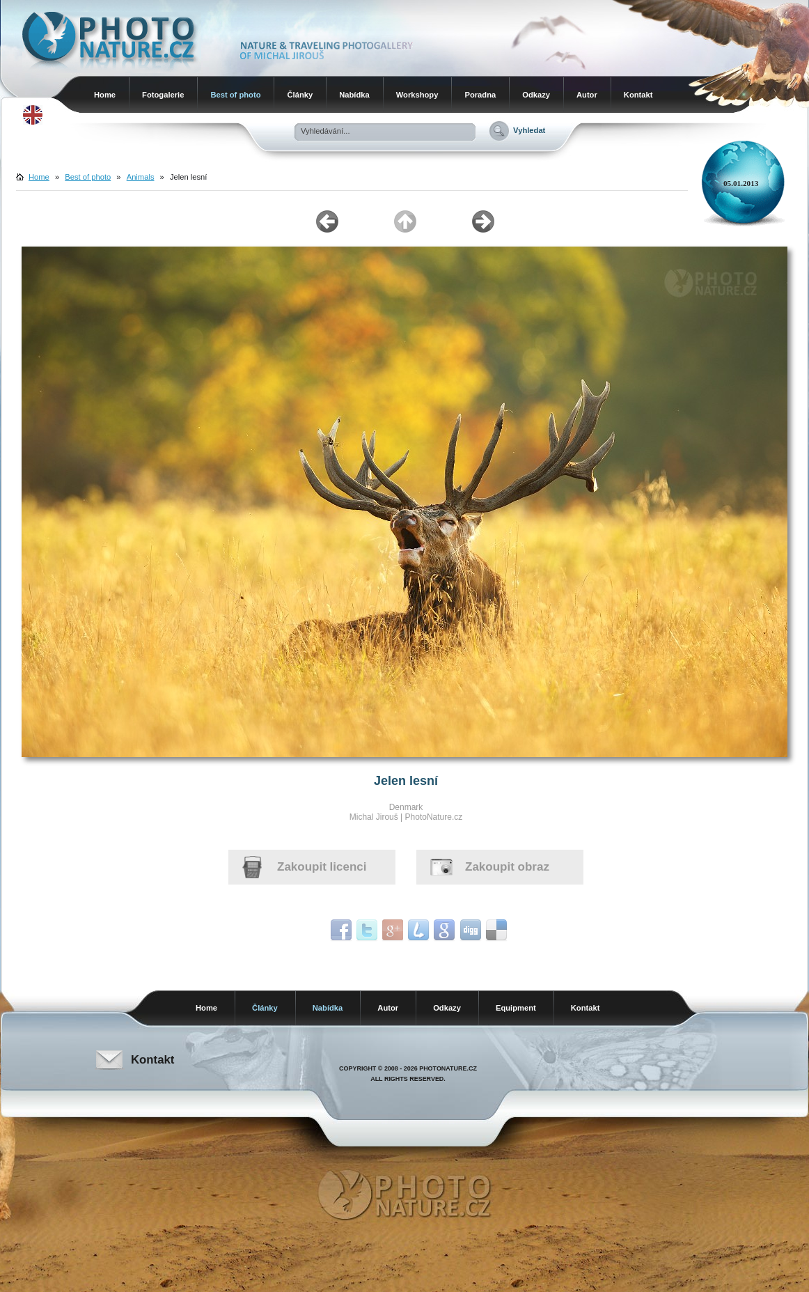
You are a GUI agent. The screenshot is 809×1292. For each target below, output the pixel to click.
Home (105, 95)
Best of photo (235, 95)
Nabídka (354, 95)
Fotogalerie (163, 95)
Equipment (516, 1008)
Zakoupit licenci (321, 866)
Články (300, 95)
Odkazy (536, 95)
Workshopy (417, 95)
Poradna (480, 95)
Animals (141, 177)
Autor (586, 95)
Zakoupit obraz (507, 866)
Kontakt (638, 95)
